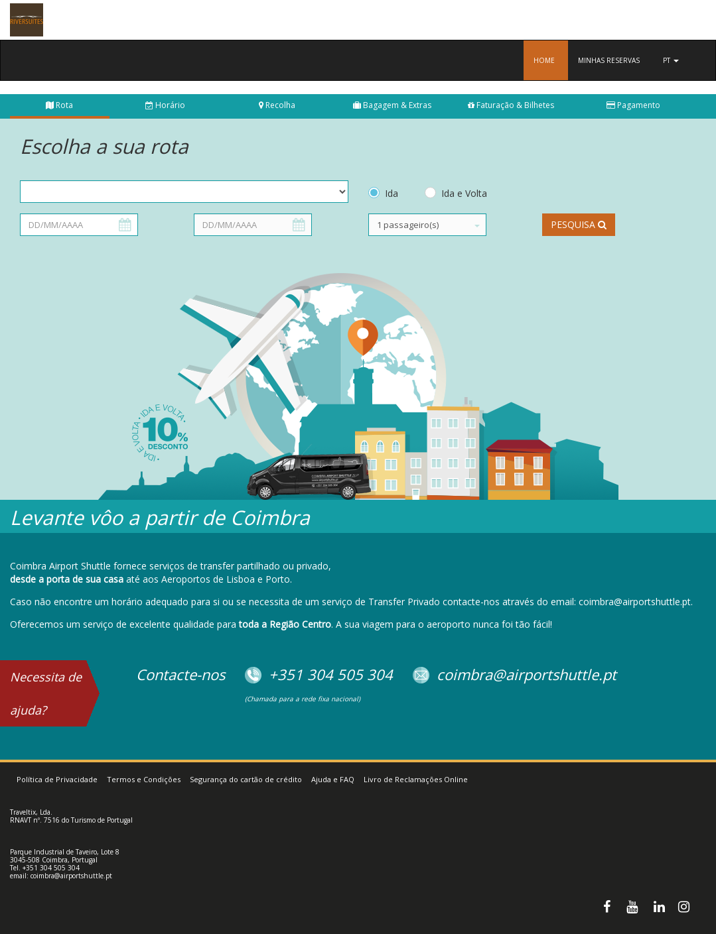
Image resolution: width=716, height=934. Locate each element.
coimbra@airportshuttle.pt (71, 875)
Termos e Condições (143, 779)
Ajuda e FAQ (332, 779)
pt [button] (671, 60)
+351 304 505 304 (51, 867)
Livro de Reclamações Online (416, 779)
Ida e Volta (464, 193)
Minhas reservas (609, 60)
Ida (391, 193)
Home (544, 60)
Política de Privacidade (57, 779)
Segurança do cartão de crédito (246, 779)
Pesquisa (579, 224)
